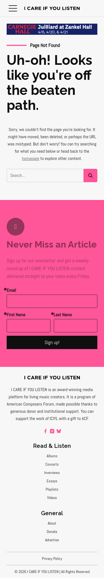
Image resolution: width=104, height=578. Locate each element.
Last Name (63, 315)
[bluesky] (59, 431)
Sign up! (52, 342)
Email (11, 290)
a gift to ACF (77, 418)
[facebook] (45, 431)
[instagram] (52, 431)
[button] (13, 8)
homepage (30, 158)
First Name (16, 315)
